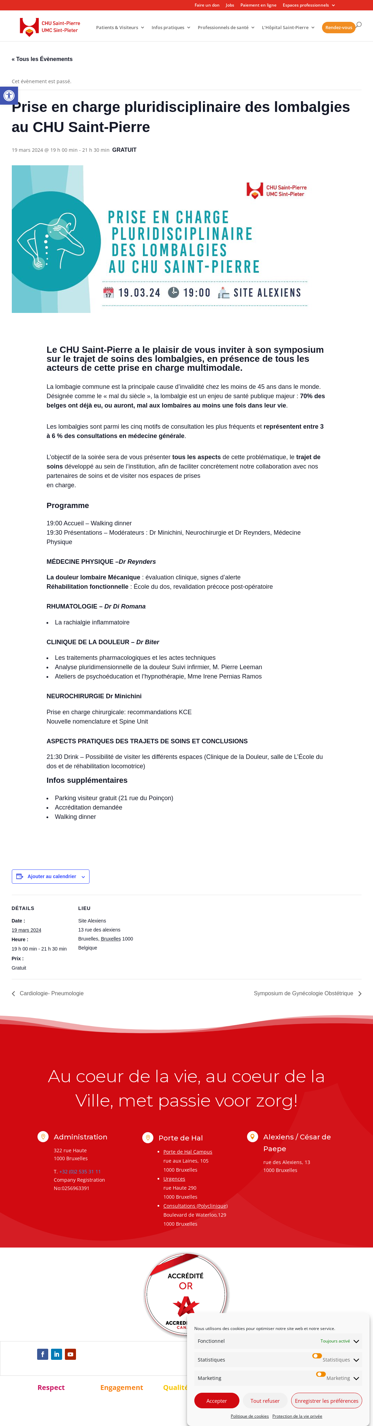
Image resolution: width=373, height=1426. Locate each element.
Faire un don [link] (207, 5)
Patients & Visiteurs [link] (117, 27)
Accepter (216, 1400)
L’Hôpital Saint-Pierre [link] (285, 27)
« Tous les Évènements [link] (42, 59)
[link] (9, 96)
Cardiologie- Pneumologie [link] (51, 993)
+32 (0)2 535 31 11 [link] (80, 1171)
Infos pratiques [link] (168, 27)
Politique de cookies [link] (250, 1416)
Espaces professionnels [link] (306, 5)
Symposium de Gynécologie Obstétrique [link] (304, 993)
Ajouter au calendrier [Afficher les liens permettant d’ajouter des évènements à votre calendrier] (51, 876)
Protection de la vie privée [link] (297, 1416)
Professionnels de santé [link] (223, 27)
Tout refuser (265, 1400)
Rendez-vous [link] (338, 27)
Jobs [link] (230, 5)
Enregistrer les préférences (326, 1400)
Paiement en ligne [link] (258, 5)
